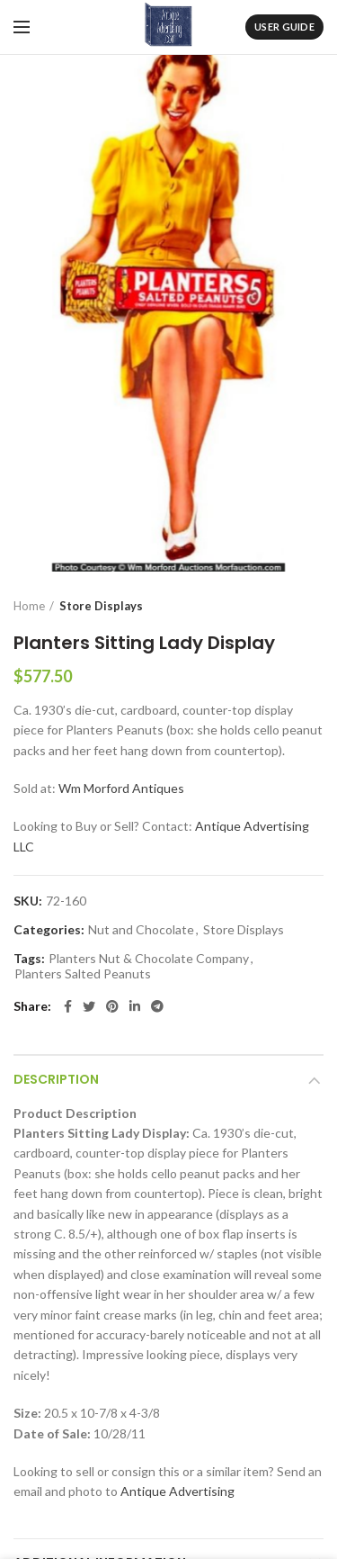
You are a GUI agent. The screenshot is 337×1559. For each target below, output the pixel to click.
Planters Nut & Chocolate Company (149, 958)
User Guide (284, 26)
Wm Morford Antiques (121, 788)
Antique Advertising (177, 1491)
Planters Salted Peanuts (82, 974)
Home (29, 606)
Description (56, 1079)
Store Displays (101, 606)
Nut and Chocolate (141, 930)
